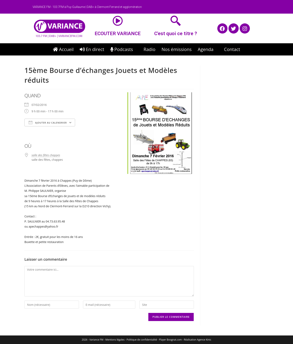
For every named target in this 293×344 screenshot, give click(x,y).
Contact (232, 49)
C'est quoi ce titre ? (175, 33)
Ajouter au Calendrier (48, 122)
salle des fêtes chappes (46, 155)
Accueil (63, 49)
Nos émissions (177, 49)
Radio (149, 49)
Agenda (208, 49)
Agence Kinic (204, 339)
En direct (92, 49)
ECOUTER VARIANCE (118, 33)
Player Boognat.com (170, 339)
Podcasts (124, 49)
